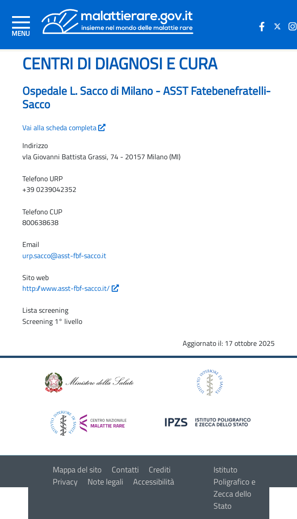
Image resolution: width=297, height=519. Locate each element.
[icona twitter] (277, 26)
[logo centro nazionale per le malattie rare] (88, 421)
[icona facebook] (262, 26)
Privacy (65, 482)
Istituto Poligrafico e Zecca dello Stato (234, 488)
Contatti (125, 470)
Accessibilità (153, 482)
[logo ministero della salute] (88, 382)
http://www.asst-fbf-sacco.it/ (70, 288)
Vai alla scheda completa (63, 127)
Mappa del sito (77, 470)
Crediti (160, 470)
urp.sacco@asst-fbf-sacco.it (64, 255)
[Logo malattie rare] (117, 20)
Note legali (105, 482)
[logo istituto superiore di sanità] (209, 382)
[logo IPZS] (209, 421)
